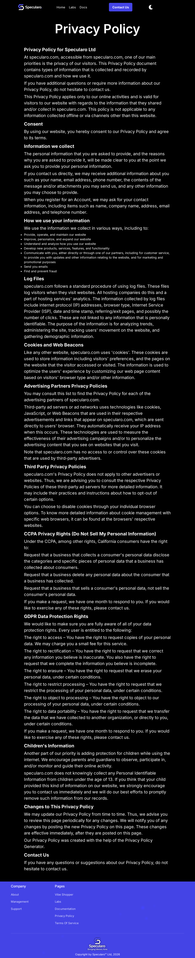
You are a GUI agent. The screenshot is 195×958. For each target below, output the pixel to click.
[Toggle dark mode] (151, 7)
